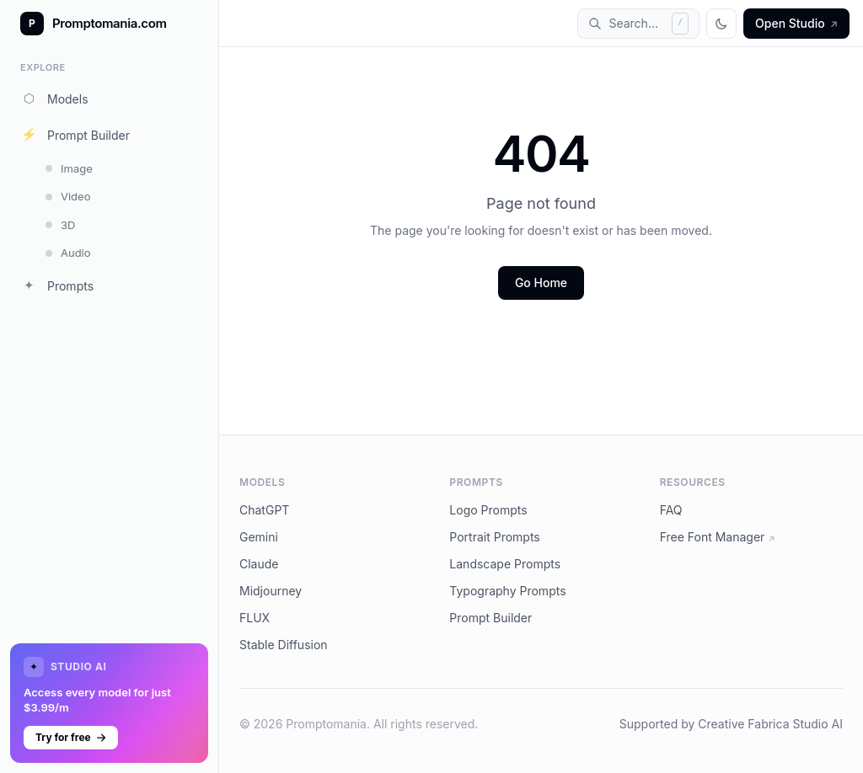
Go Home (541, 282)
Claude (259, 564)
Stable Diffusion (283, 644)
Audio (68, 252)
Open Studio (796, 23)
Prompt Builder (75, 134)
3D (60, 225)
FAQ (671, 510)
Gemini (258, 537)
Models (54, 98)
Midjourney (270, 591)
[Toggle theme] (721, 23)
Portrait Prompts (494, 537)
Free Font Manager (717, 537)
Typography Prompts (507, 591)
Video (68, 196)
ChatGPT (264, 510)
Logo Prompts (488, 510)
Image (69, 168)
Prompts (57, 285)
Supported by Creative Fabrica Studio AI (731, 724)
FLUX (254, 617)
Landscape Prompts (504, 564)
